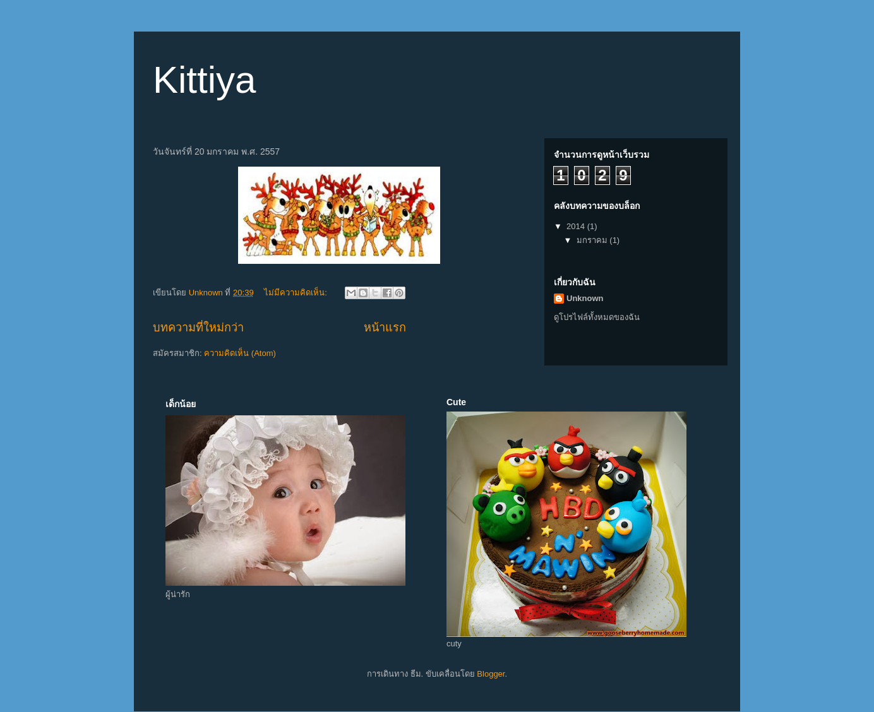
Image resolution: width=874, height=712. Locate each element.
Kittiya (204, 80)
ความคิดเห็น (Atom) (240, 353)
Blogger (491, 674)
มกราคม (593, 240)
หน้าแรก (385, 327)
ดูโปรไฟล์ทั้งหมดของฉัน (597, 317)
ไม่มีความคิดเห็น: (296, 292)
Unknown (585, 298)
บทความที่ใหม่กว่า (198, 327)
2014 (576, 226)
